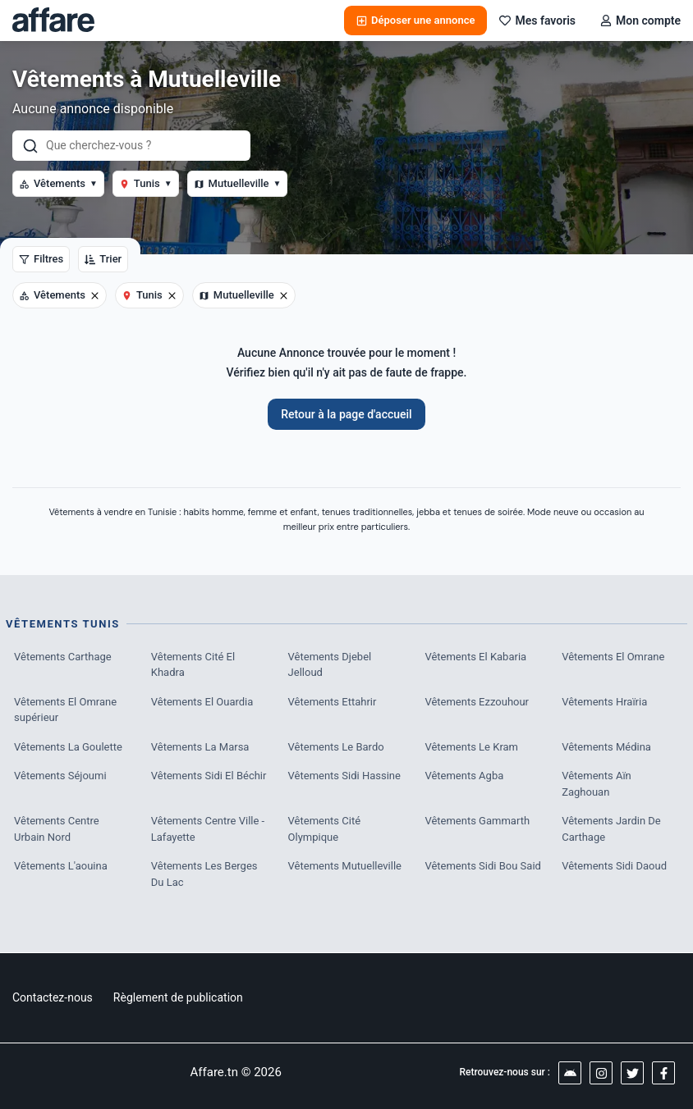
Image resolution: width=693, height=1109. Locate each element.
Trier (103, 259)
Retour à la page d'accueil (346, 414)
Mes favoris (537, 20)
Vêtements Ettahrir (332, 702)
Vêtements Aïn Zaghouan (596, 783)
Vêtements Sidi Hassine (344, 775)
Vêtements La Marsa (200, 747)
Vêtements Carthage (63, 656)
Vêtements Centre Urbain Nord (56, 829)
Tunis (145, 183)
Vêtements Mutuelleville (345, 866)
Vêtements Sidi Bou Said (483, 866)
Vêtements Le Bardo (336, 747)
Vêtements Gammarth (477, 821)
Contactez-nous (52, 997)
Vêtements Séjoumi (60, 775)
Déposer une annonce (415, 20)
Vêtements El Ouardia (202, 702)
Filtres (41, 259)
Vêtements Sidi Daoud (614, 866)
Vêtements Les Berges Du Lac (204, 874)
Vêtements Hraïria (604, 702)
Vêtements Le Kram (471, 747)
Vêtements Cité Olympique (324, 829)
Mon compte (640, 20)
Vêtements (58, 183)
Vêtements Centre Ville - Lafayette (207, 829)
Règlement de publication (178, 997)
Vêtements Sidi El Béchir (209, 775)
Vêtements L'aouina (61, 866)
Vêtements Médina (606, 747)
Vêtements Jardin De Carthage (611, 829)
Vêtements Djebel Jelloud (330, 664)
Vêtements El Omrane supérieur (65, 710)
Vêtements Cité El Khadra (193, 664)
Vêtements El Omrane (613, 656)
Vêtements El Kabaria (475, 656)
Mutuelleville (238, 183)
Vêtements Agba (464, 775)
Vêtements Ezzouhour (477, 702)
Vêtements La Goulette (68, 747)
